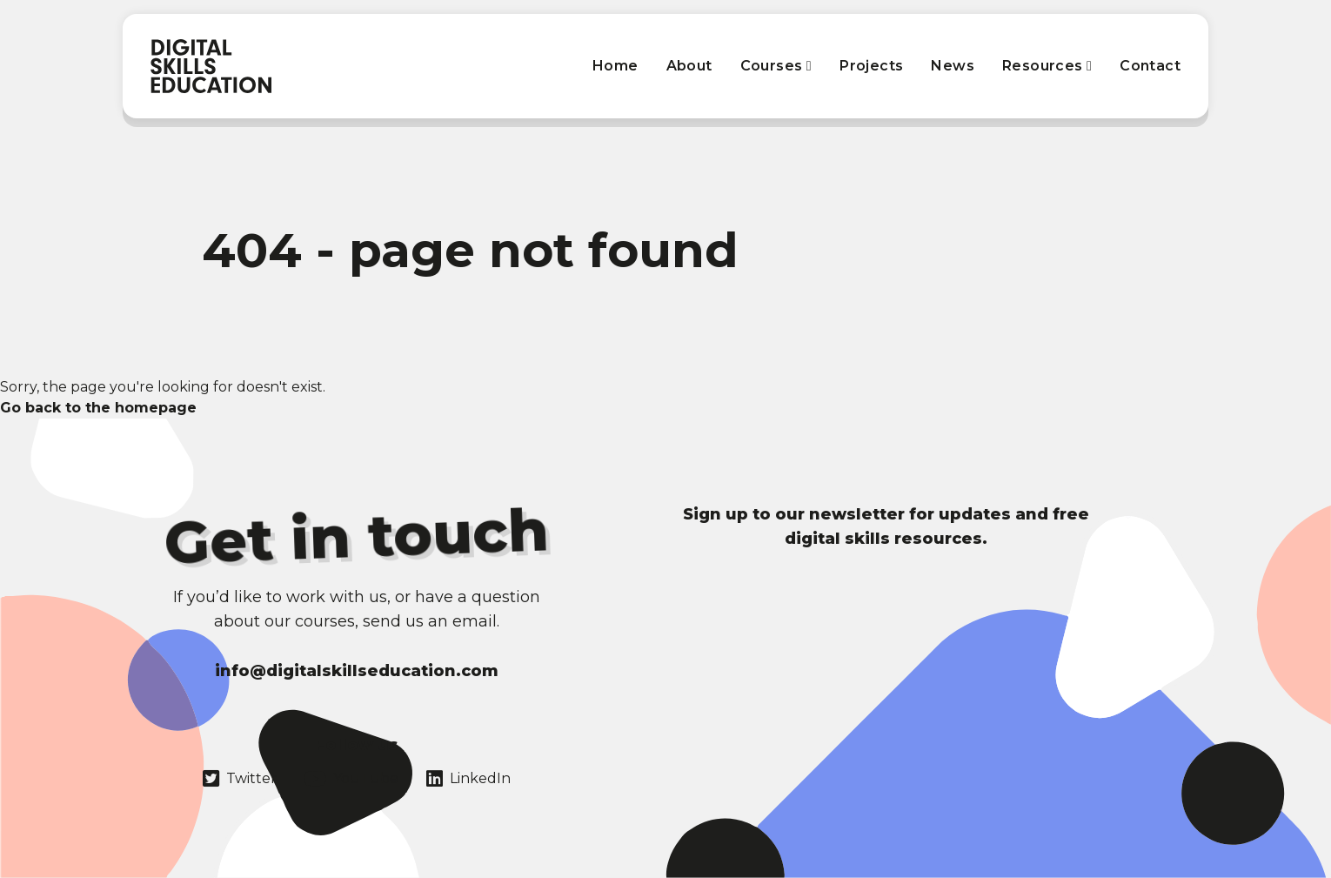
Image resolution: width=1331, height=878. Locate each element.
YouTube (351, 779)
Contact (1150, 65)
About (689, 65)
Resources (1047, 65)
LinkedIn (468, 779)
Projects (871, 65)
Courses (776, 65)
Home (615, 65)
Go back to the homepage (98, 407)
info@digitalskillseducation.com (356, 670)
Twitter (240, 779)
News (952, 65)
